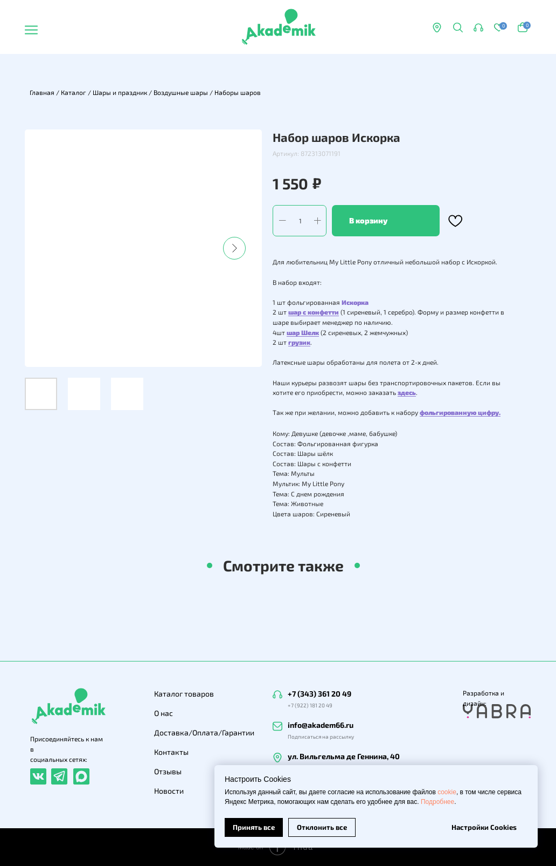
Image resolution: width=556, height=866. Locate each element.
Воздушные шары (181, 92)
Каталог (73, 92)
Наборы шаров (237, 92)
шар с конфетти (313, 312)
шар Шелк (303, 332)
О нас (163, 713)
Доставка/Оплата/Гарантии (204, 732)
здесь (407, 392)
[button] (478, 27)
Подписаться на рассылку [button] (321, 736)
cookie (446, 792)
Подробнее (437, 802)
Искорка (355, 302)
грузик (299, 342)
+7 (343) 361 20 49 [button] (319, 693)
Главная (42, 92)
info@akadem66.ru (320, 724)
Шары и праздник (120, 92)
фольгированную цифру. (460, 412)
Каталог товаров (184, 693)
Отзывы (168, 771)
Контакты (171, 751)
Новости (169, 790)
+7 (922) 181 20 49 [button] (310, 705)
